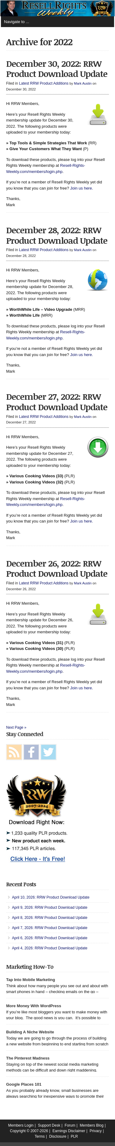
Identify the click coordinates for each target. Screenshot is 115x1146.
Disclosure (57, 1136)
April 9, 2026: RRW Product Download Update (49, 907)
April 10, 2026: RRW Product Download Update (51, 897)
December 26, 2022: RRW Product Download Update (56, 568)
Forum (70, 1125)
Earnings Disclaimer (68, 1131)
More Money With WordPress (33, 1006)
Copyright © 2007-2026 (29, 1131)
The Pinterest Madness (28, 1058)
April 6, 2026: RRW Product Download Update (49, 938)
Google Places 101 (23, 1084)
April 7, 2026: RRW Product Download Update (49, 928)
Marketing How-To (29, 966)
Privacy (96, 1131)
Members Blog (91, 1125)
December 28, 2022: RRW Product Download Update (56, 235)
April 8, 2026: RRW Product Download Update (49, 918)
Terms (40, 1136)
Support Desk (49, 1125)
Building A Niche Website (30, 1032)
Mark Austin (82, 83)
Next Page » (16, 727)
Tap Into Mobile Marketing (30, 979)
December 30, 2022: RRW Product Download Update (56, 69)
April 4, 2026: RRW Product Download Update (49, 948)
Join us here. (81, 188)
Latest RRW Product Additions (43, 83)
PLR (74, 1136)
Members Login (21, 1125)
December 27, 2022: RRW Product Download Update (56, 402)
